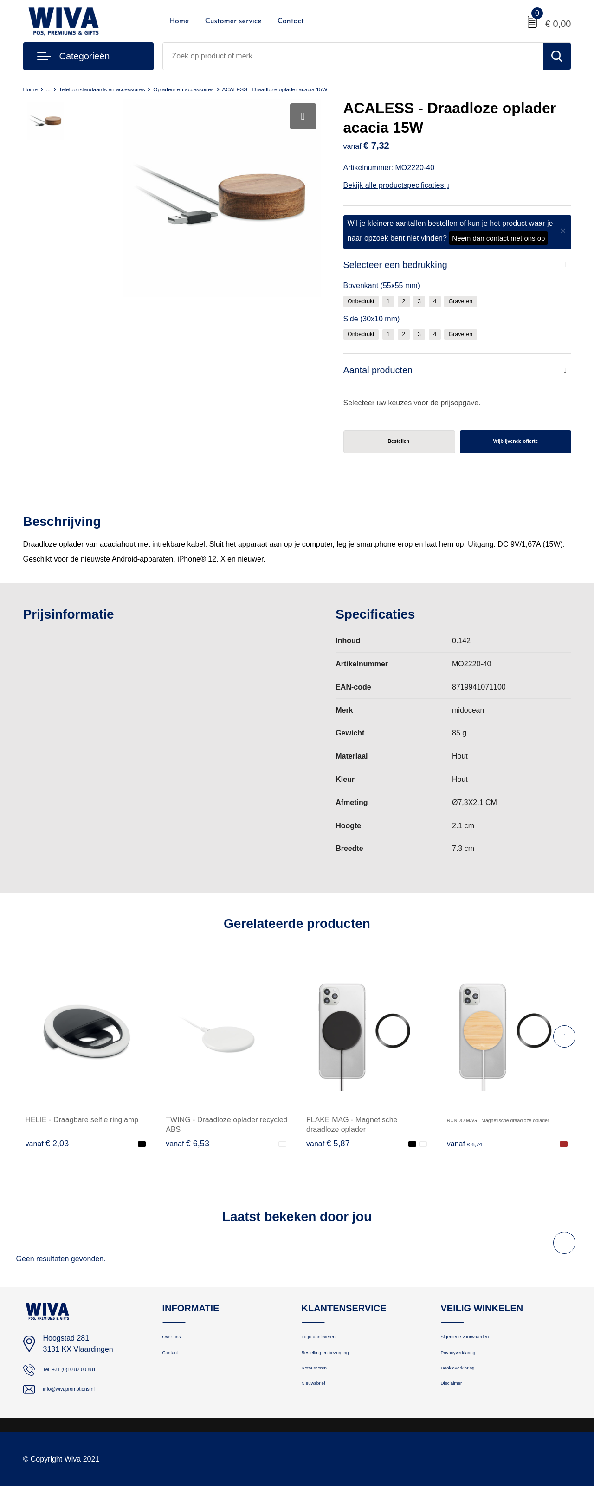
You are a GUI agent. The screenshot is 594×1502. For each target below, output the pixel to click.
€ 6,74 (469, 1149)
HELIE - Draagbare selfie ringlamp (82, 1126)
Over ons (176, 1345)
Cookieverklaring (467, 1385)
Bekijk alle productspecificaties (396, 185)
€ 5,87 (328, 1149)
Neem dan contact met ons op (498, 238)
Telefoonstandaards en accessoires (119, 89)
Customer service (233, 21)
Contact (291, 21)
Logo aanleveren (328, 1345)
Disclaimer (457, 1405)
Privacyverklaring (467, 1365)
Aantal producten (381, 373)
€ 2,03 (47, 1149)
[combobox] (353, 56)
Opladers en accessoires (221, 89)
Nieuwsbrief (320, 1405)
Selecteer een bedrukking (401, 266)
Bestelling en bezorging (338, 1365)
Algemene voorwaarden (477, 1345)
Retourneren (321, 1385)
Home (179, 21)
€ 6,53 (187, 1149)
